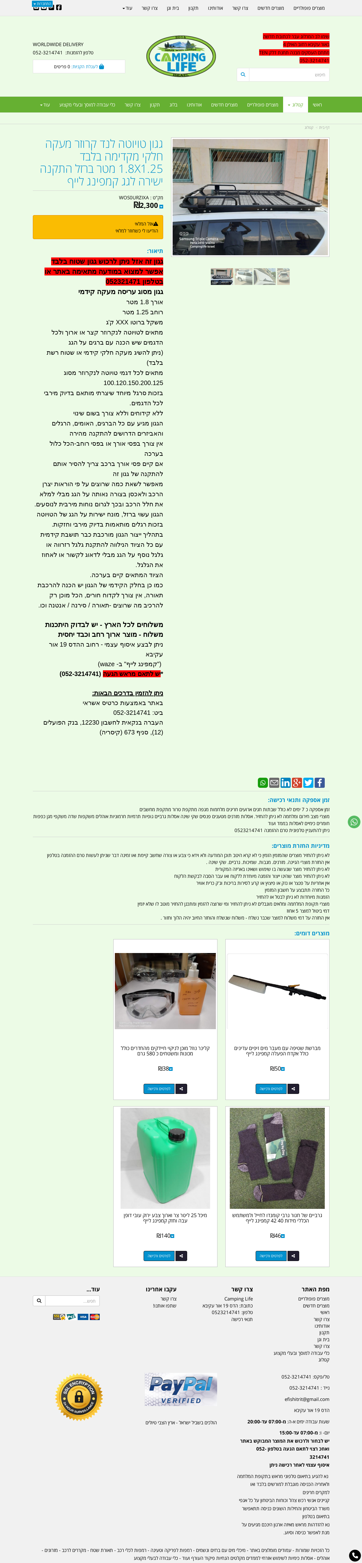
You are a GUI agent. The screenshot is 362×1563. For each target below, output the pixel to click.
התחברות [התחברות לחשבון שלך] (42, 3)
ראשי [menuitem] (317, 104)
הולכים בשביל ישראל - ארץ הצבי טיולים (181, 1399)
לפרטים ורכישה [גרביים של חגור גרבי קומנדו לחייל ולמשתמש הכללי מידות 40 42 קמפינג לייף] (72, 1077)
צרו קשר (168, 1275)
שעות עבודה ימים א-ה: (288, 1398)
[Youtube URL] (44, 8)
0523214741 (226, 1289)
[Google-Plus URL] (51, 8)
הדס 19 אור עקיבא (311, 1387)
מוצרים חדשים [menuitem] (224, 104)
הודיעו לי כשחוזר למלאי (137, 230)
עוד (45, 104)
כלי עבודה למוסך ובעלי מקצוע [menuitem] (87, 104)
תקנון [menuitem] (155, 104)
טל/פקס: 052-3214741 (305, 1353)
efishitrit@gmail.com (307, 1376)
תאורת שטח (101, 1527)
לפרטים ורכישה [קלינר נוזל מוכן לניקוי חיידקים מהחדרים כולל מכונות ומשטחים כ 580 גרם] (174, 1077)
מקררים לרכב (74, 1527)
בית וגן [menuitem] (173, 8)
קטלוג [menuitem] (295, 104)
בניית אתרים (158, 1558)
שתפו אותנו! (164, 1282)
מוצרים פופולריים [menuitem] (262, 104)
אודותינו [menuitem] (194, 104)
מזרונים (51, 1527)
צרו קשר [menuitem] (132, 104)
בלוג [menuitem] (173, 104)
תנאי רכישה (242, 1296)
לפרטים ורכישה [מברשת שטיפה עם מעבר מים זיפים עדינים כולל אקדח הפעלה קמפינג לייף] (276, 1077)
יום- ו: (284, 1425)
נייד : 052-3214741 (309, 1364)
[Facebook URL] (59, 8)
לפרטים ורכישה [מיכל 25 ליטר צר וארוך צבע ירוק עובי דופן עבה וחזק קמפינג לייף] (276, 1232)
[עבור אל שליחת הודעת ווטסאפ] (354, 822)
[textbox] (283, 49)
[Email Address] (36, 8)
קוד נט (172, 1558)
